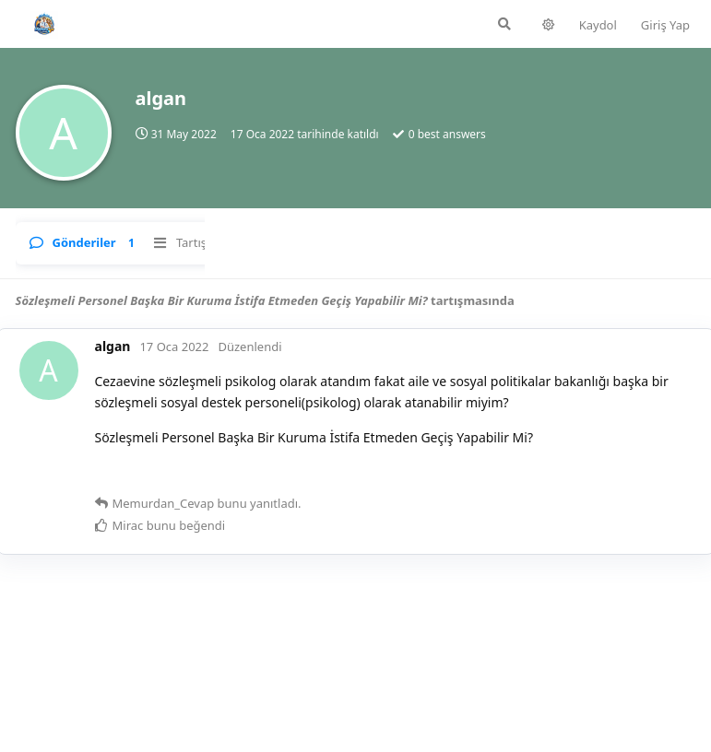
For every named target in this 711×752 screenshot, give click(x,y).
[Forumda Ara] (333, 24)
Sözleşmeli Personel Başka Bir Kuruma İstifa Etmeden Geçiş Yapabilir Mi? (222, 300)
